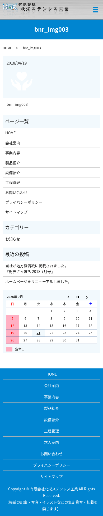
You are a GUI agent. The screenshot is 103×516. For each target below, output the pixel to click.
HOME (7, 47)
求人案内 (51, 442)
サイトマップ (16, 211)
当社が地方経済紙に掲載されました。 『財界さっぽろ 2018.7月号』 (36, 268)
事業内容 (12, 152)
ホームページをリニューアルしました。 (38, 281)
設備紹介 (12, 172)
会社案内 (12, 142)
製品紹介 (12, 162)
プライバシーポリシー (23, 202)
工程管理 (12, 182)
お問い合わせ (16, 192)
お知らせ (12, 238)
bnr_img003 (17, 104)
